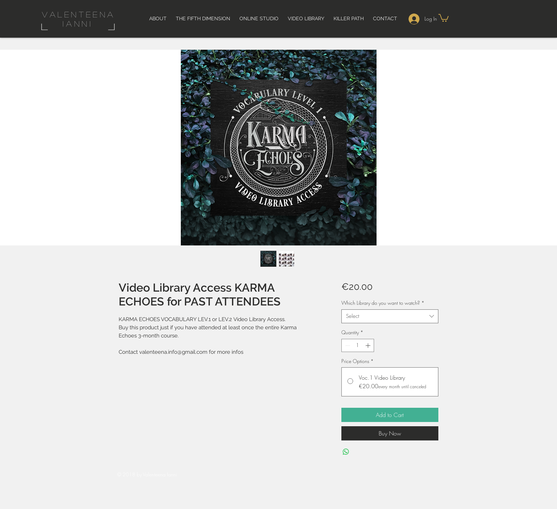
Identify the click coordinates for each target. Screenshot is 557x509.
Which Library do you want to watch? (382, 302)
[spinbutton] (357, 345)
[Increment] (368, 345)
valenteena (78, 14)
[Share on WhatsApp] (346, 452)
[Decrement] (346, 345)
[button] (443, 17)
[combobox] (389, 316)
